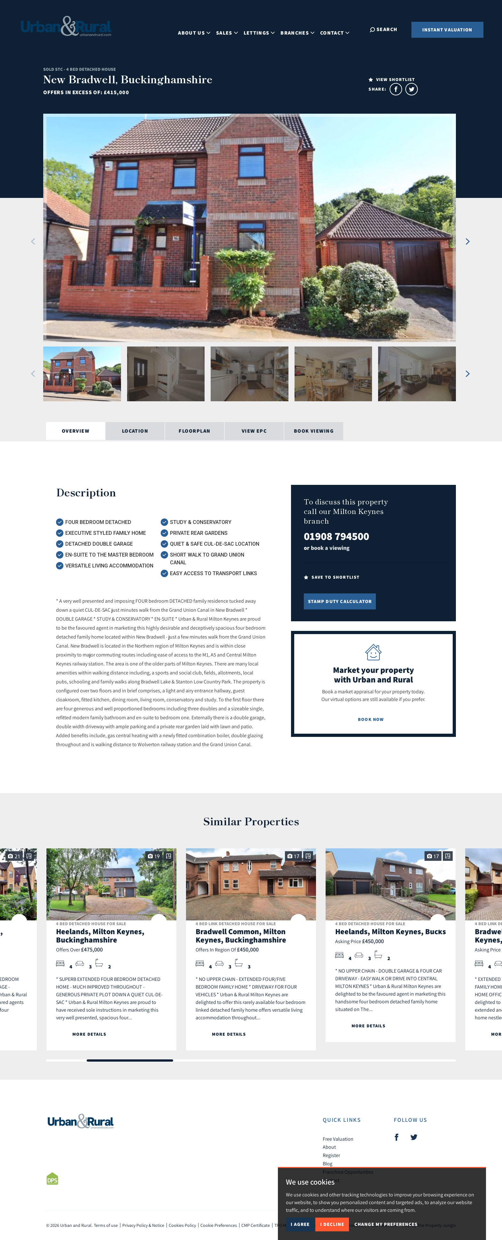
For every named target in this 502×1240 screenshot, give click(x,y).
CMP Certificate (255, 1225)
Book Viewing (314, 431)
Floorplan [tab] (194, 431)
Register (331, 1155)
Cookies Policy (182, 1225)
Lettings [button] (264, 29)
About (329, 1147)
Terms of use (106, 1225)
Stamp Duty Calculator (340, 601)
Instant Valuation (447, 30)
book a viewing (330, 547)
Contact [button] (339, 29)
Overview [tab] (76, 431)
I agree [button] (300, 1224)
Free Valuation (338, 1139)
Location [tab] (135, 431)
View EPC (254, 431)
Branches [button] (303, 29)
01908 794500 (336, 536)
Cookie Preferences (218, 1225)
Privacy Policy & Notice (143, 1225)
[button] (33, 241)
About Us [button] (199, 29)
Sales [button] (232, 29)
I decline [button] (332, 1224)
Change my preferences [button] (385, 1224)
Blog (327, 1163)
